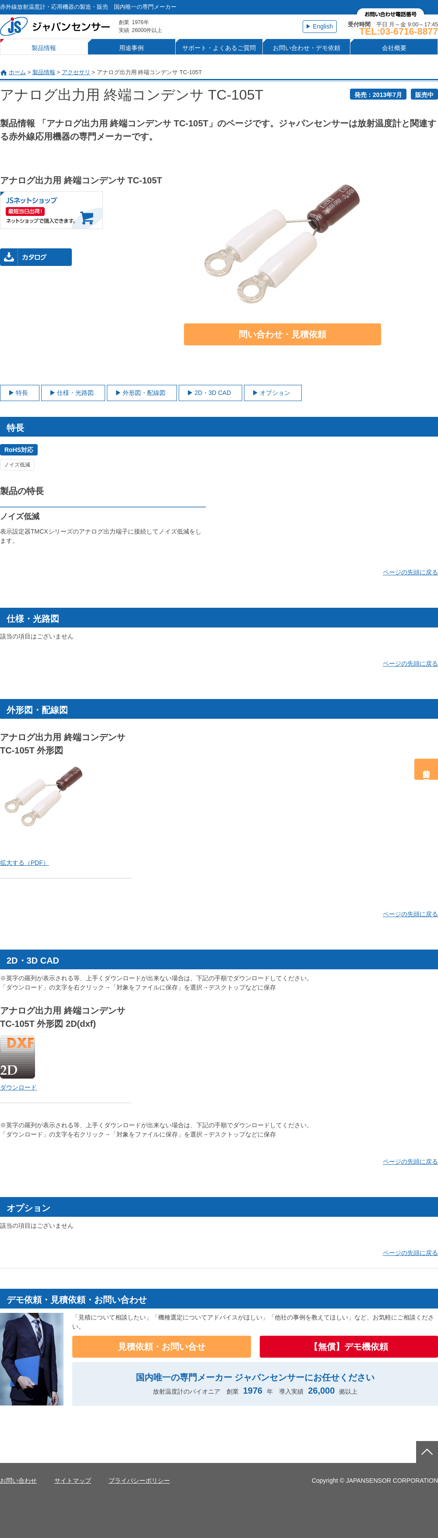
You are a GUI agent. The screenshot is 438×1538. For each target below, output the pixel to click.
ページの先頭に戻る (410, 572)
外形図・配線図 (144, 392)
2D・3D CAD (212, 392)
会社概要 (394, 47)
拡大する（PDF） (24, 862)
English (323, 26)
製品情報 (44, 47)
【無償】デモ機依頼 (348, 1347)
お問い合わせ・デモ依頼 (306, 47)
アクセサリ (76, 72)
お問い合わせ (18, 1480)
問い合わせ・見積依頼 (282, 334)
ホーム (17, 72)
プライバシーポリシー (139, 1480)
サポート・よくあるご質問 (219, 47)
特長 (22, 392)
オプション (275, 392)
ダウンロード (18, 1087)
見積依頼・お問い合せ (161, 1347)
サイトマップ (72, 1480)
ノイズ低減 (17, 465)
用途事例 (131, 47)
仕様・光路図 (75, 392)
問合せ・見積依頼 (426, 769)
